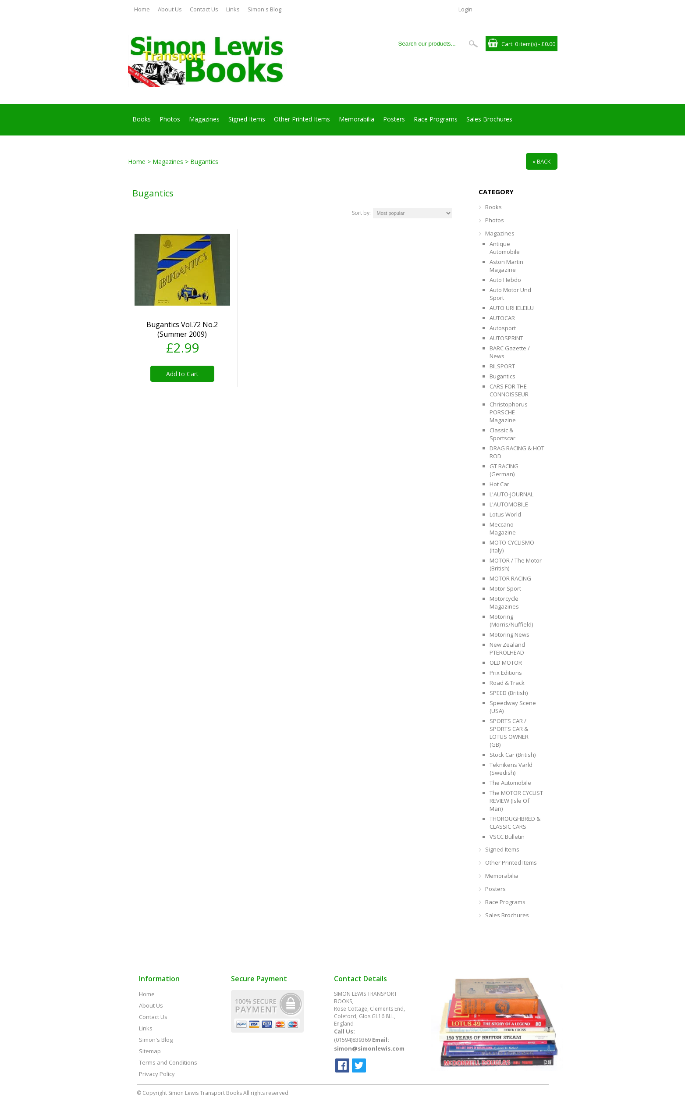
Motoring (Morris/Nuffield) (511, 620)
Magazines (204, 119)
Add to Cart (182, 374)
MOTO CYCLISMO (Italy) (512, 546)
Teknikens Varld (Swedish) (511, 769)
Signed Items (246, 119)
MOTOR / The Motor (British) (516, 564)
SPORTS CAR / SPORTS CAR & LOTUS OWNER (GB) (509, 732)
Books (141, 119)
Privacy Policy (157, 1074)
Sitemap (150, 1051)
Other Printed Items (302, 119)
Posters (394, 119)
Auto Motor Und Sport (510, 294)
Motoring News (509, 634)
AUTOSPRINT (506, 338)
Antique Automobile (505, 248)
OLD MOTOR (506, 662)
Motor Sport (505, 588)
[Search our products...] (430, 43)
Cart (506, 44)
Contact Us (204, 9)
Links (233, 9)
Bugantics (502, 376)
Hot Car (499, 484)
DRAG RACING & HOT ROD (517, 452)
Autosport (503, 328)
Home (142, 9)
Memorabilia (356, 119)
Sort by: (361, 213)
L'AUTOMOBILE (509, 504)
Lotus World (505, 514)
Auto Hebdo (505, 280)
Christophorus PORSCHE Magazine (509, 412)
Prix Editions (506, 673)
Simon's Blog (264, 9)
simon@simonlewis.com (369, 1048)
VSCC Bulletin (507, 837)
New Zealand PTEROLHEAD (507, 648)
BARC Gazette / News (510, 352)
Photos (170, 119)
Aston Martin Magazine (506, 266)
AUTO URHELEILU (512, 308)
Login (465, 9)
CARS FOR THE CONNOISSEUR (509, 390)
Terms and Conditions (168, 1062)
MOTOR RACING (510, 578)
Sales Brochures (489, 119)
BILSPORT (502, 366)
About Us (170, 9)
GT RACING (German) (504, 470)
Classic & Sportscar (502, 434)
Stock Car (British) (513, 755)
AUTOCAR (502, 318)
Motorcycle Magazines (504, 602)
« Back (541, 161)
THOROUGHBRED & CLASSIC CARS (515, 822)
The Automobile (510, 783)
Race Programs (436, 119)
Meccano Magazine (503, 528)
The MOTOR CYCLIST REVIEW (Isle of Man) (516, 800)
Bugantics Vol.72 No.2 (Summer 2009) (182, 329)
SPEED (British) (509, 693)
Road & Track (507, 683)
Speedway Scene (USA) (513, 707)
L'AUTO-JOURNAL (511, 494)
